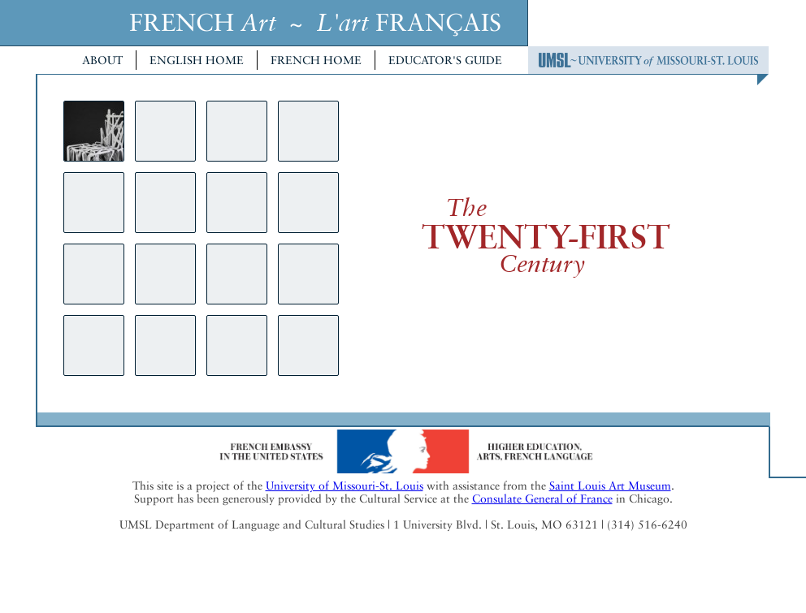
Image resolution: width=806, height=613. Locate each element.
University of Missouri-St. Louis (344, 485)
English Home (197, 60)
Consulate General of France (542, 498)
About (102, 60)
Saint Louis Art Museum (610, 485)
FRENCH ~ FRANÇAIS (315, 22)
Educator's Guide (445, 60)
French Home (316, 60)
